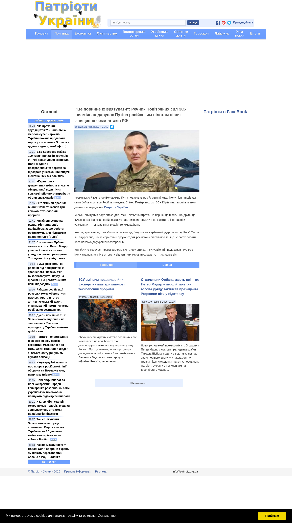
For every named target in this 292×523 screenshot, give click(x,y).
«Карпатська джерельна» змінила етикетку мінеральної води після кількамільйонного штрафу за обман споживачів (49, 189)
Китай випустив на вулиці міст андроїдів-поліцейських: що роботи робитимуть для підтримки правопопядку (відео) (47, 228)
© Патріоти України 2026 (44, 471)
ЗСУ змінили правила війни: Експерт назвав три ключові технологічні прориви (101, 284)
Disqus (167, 264)
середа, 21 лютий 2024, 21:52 (91, 126)
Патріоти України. (116, 207)
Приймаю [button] (272, 515)
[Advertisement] (146, 75)
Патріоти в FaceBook (225, 111)
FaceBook (107, 264)
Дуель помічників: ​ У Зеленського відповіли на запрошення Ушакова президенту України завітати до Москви (48, 323)
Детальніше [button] (107, 515)
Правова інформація (77, 471)
